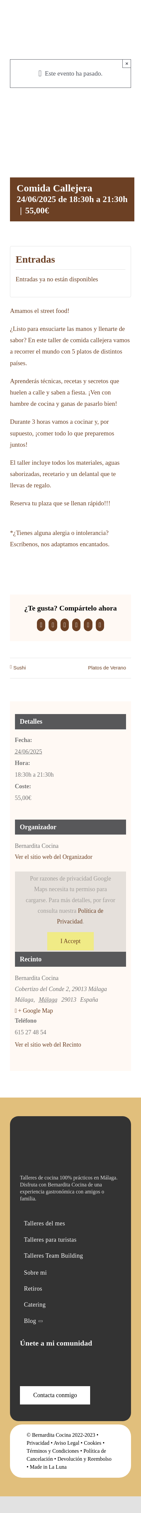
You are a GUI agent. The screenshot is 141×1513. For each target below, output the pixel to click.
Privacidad (38, 1443)
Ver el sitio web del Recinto (48, 1044)
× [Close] (126, 63)
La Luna (58, 1467)
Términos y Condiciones (53, 1451)
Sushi (19, 667)
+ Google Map (35, 1010)
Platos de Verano (107, 667)
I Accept (70, 941)
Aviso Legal (66, 1443)
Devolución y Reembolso (85, 1459)
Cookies (92, 1443)
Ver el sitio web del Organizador (53, 857)
